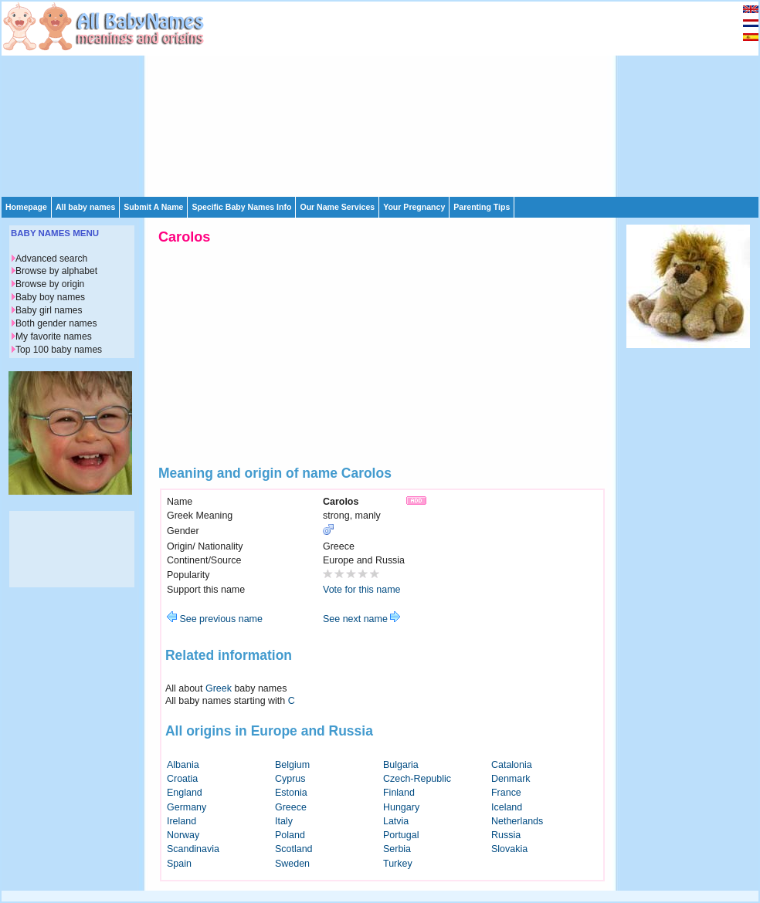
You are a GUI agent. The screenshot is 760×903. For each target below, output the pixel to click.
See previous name (215, 619)
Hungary (401, 807)
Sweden (292, 863)
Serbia (397, 849)
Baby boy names (50, 297)
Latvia (396, 821)
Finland (399, 792)
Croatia (182, 778)
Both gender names (56, 323)
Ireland (181, 821)
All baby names (85, 206)
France (506, 792)
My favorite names (53, 336)
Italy (284, 821)
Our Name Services (337, 206)
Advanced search (51, 258)
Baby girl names (49, 310)
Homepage (26, 206)
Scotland (294, 849)
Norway (183, 835)
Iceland (506, 807)
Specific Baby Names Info (241, 206)
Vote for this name (362, 589)
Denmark (511, 778)
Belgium (292, 764)
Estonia (291, 792)
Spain (179, 863)
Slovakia (509, 849)
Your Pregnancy (414, 206)
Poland (290, 835)
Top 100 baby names (58, 349)
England (184, 792)
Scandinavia (193, 849)
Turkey (397, 863)
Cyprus (290, 778)
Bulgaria (401, 764)
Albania (183, 764)
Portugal (401, 835)
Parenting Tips (481, 206)
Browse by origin (49, 284)
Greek (218, 688)
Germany (186, 807)
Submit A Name (153, 206)
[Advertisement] (307, 98)
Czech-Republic (417, 778)
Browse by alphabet (56, 270)
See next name (361, 619)
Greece (291, 807)
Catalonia (511, 764)
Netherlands (517, 821)
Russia (506, 835)
